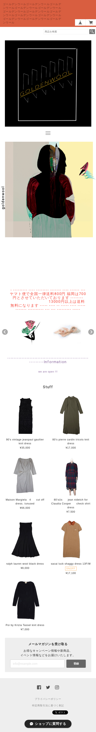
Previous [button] (5, 332)
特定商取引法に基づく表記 (48, 705)
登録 (76, 663)
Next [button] (91, 332)
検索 (92, 31)
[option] (28, 331)
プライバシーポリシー (48, 699)
